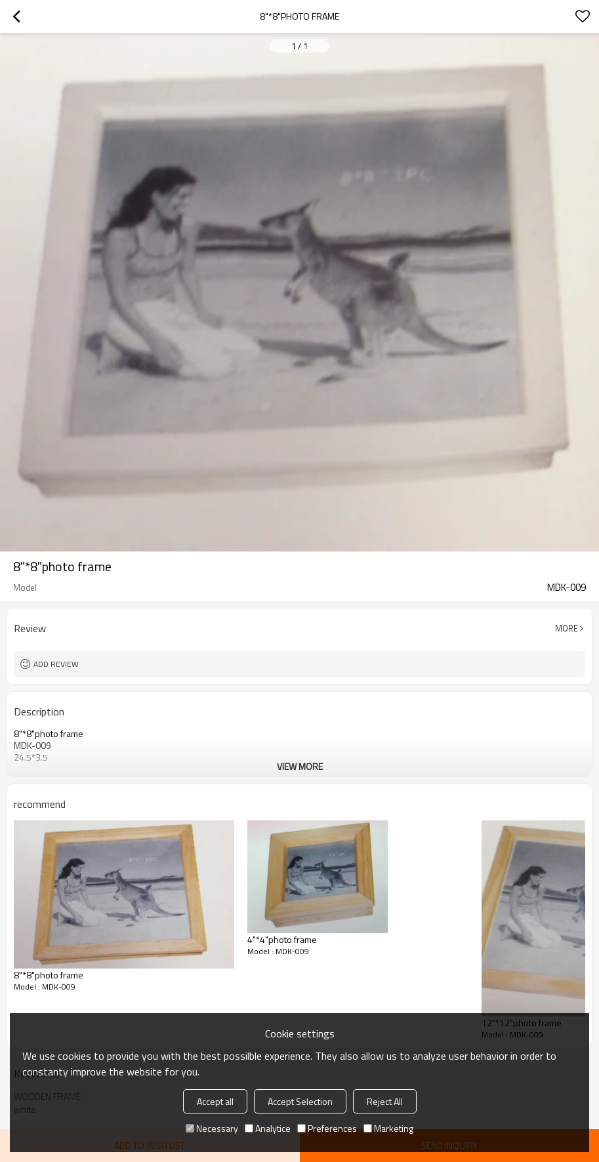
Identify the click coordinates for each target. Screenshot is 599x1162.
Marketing (388, 1128)
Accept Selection (300, 1101)
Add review (56, 664)
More (566, 628)
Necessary (212, 1128)
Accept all (215, 1101)
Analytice (268, 1128)
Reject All (385, 1101)
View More (300, 766)
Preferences (327, 1128)
